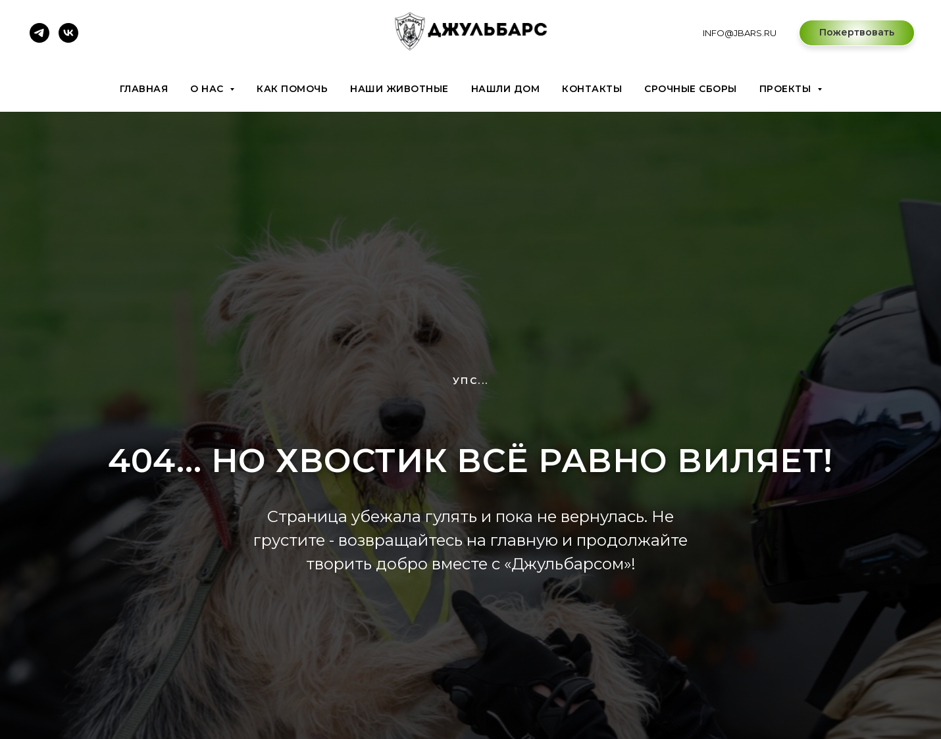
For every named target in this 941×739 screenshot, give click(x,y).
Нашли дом (505, 89)
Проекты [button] (786, 89)
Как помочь (292, 89)
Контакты (592, 89)
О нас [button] (208, 89)
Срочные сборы (690, 89)
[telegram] (39, 33)
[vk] (68, 33)
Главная (144, 89)
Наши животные (399, 89)
